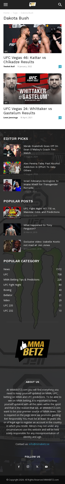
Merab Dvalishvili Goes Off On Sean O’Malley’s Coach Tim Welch (41, 149)
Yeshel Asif (9, 66)
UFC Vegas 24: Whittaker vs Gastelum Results (27, 111)
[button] (5, 4)
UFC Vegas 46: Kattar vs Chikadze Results (24, 59)
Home (6, 12)
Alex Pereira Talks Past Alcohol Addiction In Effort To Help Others (42, 167)
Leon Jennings (10, 117)
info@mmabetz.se (39, 444)
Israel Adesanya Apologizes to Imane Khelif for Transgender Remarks (41, 184)
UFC (6, 51)
